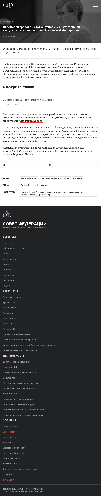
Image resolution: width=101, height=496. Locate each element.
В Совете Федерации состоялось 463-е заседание (28, 99)
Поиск (6, 253)
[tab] (50, 165)
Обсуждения (9, 259)
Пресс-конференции (13, 453)
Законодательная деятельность (19, 372)
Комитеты (8, 442)
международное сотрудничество (55, 178)
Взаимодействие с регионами (18, 388)
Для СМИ (7, 474)
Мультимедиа (10, 463)
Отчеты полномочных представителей (23, 409)
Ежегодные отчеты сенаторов (18, 404)
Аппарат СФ (9, 329)
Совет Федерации (12, 297)
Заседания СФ (10, 367)
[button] (95, 5)
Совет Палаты (10, 307)
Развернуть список (96, 165)
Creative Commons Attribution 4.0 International (23, 492)
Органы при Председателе (16, 334)
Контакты (8, 243)
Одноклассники (50, 165)
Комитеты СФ (10, 318)
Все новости (9, 21)
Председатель (10, 437)
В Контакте (4, 165)
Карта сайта (9, 274)
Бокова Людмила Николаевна (34, 185)
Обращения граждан (14, 248)
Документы (9, 377)
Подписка (8, 264)
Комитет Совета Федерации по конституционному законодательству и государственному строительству (52, 193)
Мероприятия (10, 393)
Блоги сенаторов (11, 458)
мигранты (77, 178)
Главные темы (10, 426)
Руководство (9, 302)
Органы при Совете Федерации (19, 339)
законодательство (29, 178)
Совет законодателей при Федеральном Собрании (29, 345)
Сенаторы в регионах (14, 447)
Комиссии (8, 323)
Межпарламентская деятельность (20, 383)
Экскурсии (8, 280)
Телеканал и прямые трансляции (20, 469)
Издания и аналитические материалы (23, 415)
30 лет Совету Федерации (16, 361)
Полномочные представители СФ (20, 350)
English (6, 285)
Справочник (9, 269)
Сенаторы (8, 313)
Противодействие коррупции (18, 399)
